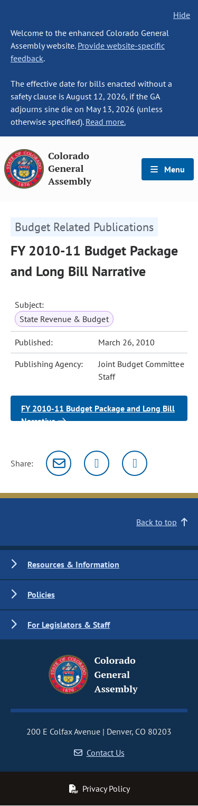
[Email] (58, 463)
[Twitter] (96, 463)
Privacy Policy (99, 788)
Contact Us (99, 752)
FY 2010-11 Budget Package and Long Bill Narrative (98, 412)
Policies (41, 594)
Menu (167, 169)
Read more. (106, 121)
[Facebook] (134, 463)
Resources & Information (73, 564)
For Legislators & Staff (68, 624)
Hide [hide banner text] (181, 15)
